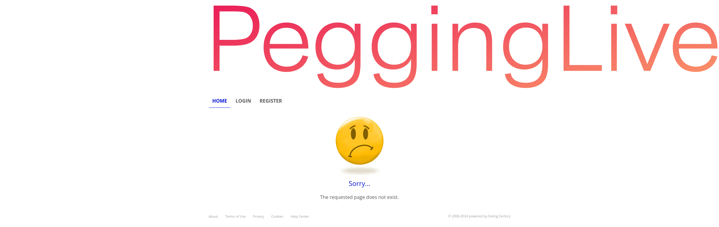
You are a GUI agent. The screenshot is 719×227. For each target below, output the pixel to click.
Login (243, 101)
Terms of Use (235, 216)
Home (219, 101)
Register (271, 101)
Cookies (277, 216)
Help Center (300, 216)
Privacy (258, 216)
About (213, 216)
